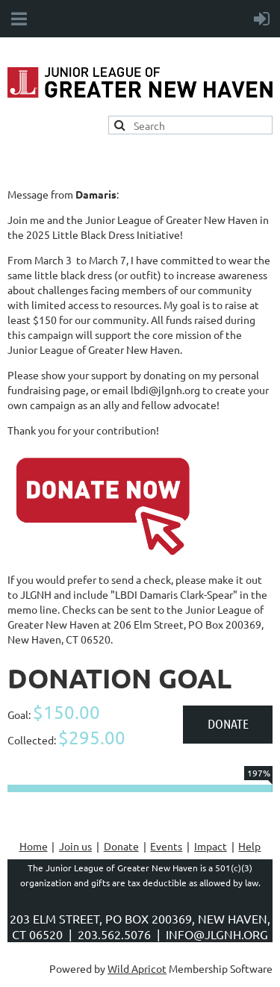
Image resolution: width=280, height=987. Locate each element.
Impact (210, 846)
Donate (121, 846)
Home (33, 846)
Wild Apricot (137, 968)
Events (166, 846)
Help (249, 846)
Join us (75, 846)
